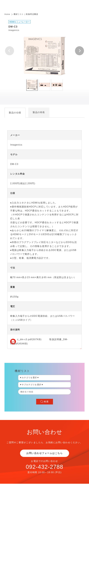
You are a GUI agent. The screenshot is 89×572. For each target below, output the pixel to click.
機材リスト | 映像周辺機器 (26, 14)
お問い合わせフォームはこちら (44, 453)
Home (7, 14)
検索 (46, 401)
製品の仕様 (15, 112)
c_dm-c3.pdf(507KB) (29, 339)
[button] (79, 50)
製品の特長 (39, 112)
